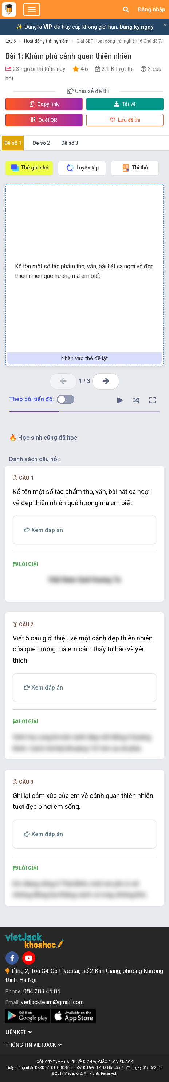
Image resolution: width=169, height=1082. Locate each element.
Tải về (125, 104)
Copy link (44, 104)
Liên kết (18, 1032)
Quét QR (44, 120)
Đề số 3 (69, 143)
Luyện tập (82, 167)
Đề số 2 (41, 143)
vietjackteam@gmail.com (52, 1002)
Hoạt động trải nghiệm (46, 41)
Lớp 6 (10, 41)
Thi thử (134, 167)
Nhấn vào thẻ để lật (84, 358)
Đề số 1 (12, 143)
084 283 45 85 (41, 991)
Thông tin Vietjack (33, 1045)
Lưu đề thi (125, 120)
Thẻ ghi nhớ (29, 167)
